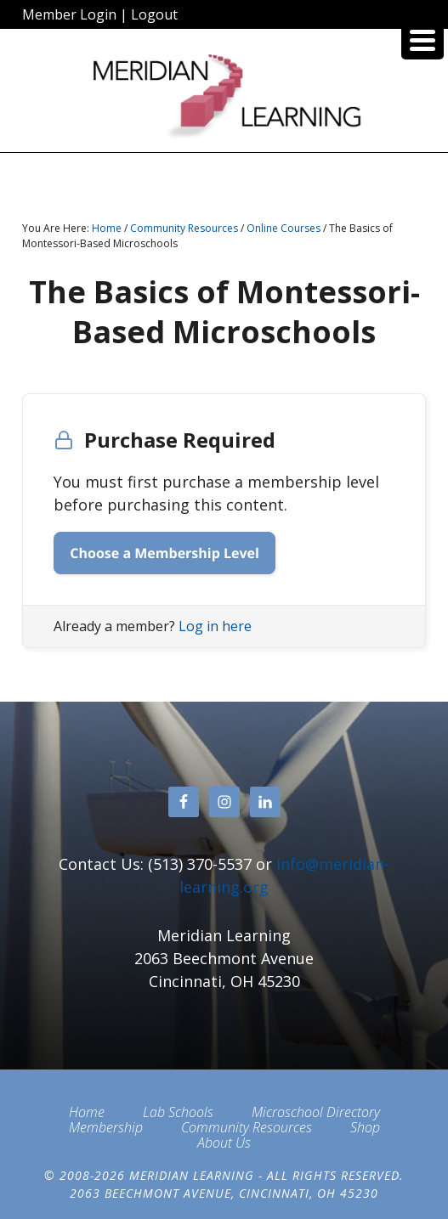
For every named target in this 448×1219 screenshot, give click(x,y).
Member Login (69, 14)
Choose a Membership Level (164, 553)
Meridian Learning (223, 96)
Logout (154, 14)
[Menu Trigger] (422, 38)
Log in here (215, 626)
